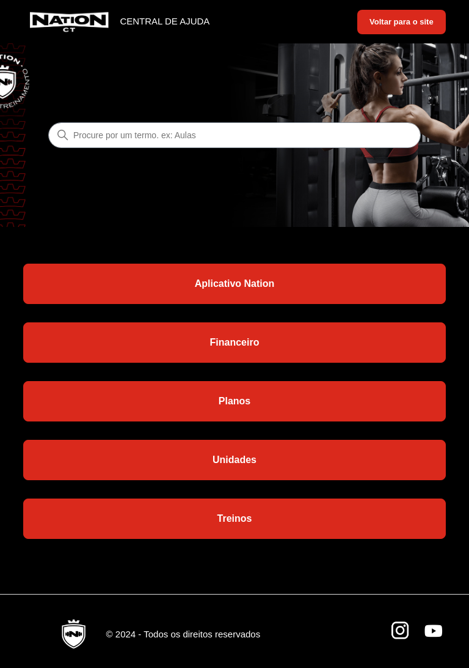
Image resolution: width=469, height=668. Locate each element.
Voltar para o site (401, 21)
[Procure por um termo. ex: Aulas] (234, 135)
